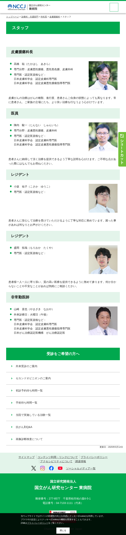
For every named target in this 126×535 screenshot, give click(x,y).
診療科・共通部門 (29, 17)
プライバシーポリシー (94, 457)
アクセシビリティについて (56, 461)
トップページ (12, 17)
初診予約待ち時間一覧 (29, 390)
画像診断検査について (29, 439)
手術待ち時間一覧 (26, 402)
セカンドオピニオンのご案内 (33, 378)
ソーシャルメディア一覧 (81, 468)
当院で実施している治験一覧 (33, 414)
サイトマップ (26, 457)
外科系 (44, 17)
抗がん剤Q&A (24, 426)
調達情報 (80, 461)
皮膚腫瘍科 (54, 17)
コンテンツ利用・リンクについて (58, 457)
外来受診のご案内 (26, 366)
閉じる (63, 530)
